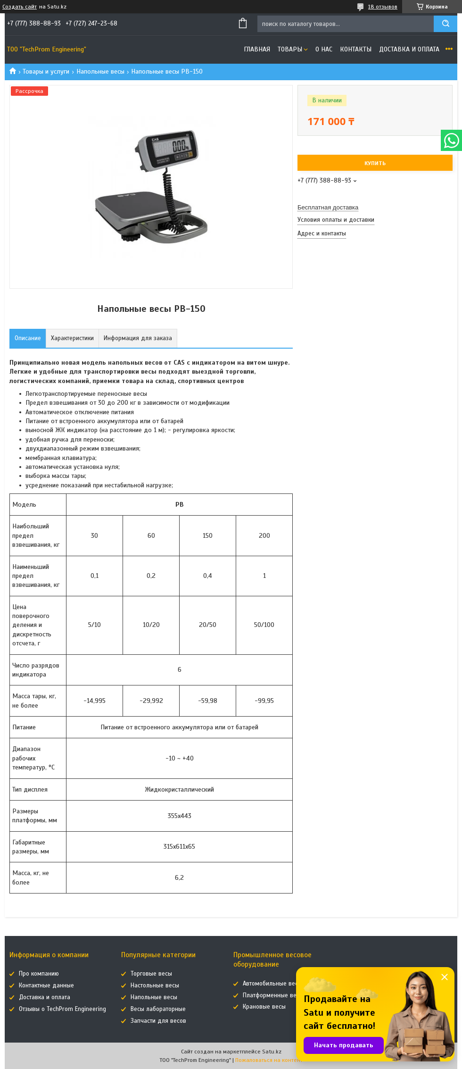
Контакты (355, 49)
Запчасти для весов (158, 1021)
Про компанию (39, 973)
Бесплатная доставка (327, 207)
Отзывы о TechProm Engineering (62, 1009)
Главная (257, 49)
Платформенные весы (273, 995)
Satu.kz (271, 1051)
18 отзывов (382, 6)
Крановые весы (264, 1007)
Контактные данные (46, 985)
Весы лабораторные (158, 1009)
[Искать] (445, 24)
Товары (290, 49)
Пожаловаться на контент (269, 1060)
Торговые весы (151, 973)
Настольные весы (155, 985)
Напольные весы (100, 71)
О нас (323, 49)
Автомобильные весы (272, 983)
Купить (375, 163)
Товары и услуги (46, 71)
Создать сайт (19, 6)
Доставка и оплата (409, 49)
